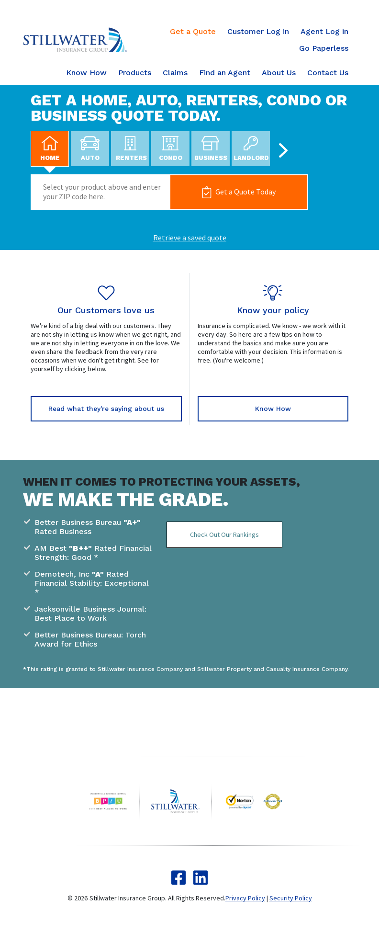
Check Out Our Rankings (224, 534)
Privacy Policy (245, 898)
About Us (279, 72)
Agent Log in (324, 31)
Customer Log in (258, 31)
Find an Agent (224, 72)
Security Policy (290, 898)
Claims (175, 72)
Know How (86, 72)
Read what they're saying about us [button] (106, 408)
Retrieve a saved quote (189, 237)
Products (134, 72)
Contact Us (327, 72)
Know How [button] (273, 408)
